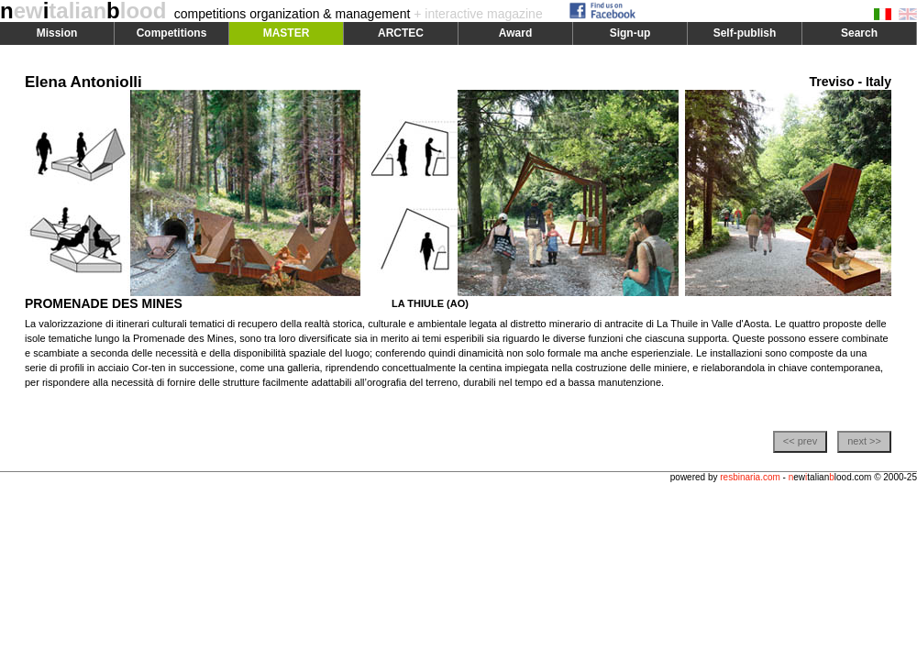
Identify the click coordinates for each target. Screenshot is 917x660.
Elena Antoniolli (83, 82)
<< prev (800, 440)
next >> (864, 440)
